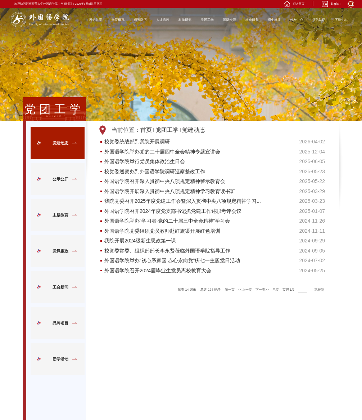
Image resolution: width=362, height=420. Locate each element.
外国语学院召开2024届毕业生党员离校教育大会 (157, 271)
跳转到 (320, 289)
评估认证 (318, 20)
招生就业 (274, 20)
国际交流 (229, 20)
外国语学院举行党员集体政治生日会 (144, 162)
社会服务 (251, 20)
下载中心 (341, 20)
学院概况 (118, 20)
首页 (146, 130)
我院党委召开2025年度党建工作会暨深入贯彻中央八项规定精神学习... (182, 201)
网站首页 (95, 20)
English (335, 3)
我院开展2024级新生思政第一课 (140, 241)
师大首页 (298, 3)
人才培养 (162, 20)
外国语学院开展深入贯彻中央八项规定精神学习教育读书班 (169, 192)
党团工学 (207, 20)
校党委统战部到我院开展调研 (137, 142)
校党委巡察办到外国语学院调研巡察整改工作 (154, 172)
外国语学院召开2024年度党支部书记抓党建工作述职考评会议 (172, 211)
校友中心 (296, 20)
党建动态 (193, 130)
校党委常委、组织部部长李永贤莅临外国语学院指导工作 (167, 251)
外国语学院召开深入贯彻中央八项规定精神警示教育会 (164, 181)
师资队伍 (140, 20)
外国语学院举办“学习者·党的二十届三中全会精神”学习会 (167, 221)
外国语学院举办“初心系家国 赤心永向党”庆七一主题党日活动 (172, 261)
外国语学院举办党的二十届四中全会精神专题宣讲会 (162, 152)
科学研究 (184, 20)
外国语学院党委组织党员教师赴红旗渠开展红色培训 (162, 231)
